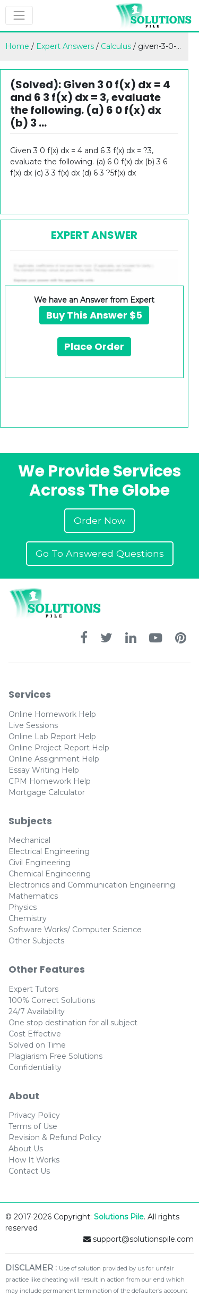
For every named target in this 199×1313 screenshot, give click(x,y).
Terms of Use (32, 1126)
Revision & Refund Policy (54, 1137)
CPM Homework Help (49, 781)
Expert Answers (65, 46)
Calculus (116, 46)
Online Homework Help (52, 714)
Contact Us (29, 1171)
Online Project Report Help (58, 747)
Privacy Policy (34, 1115)
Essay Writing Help (43, 770)
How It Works (33, 1160)
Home (17, 46)
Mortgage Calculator (46, 792)
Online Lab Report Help (52, 736)
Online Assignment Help (53, 759)
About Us (25, 1148)
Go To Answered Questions (100, 553)
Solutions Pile (119, 1217)
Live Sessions (33, 725)
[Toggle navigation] (19, 15)
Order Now (99, 520)
